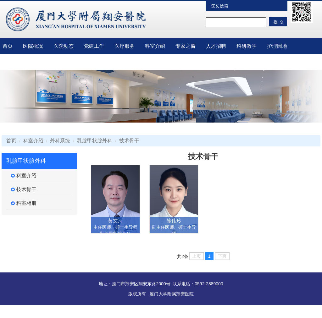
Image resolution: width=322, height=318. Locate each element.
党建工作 (94, 46)
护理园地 (277, 46)
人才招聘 (216, 46)
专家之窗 (185, 46)
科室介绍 (155, 46)
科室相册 (23, 203)
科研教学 (246, 46)
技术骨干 (129, 140)
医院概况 (33, 46)
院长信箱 (219, 5)
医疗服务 (124, 46)
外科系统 (60, 140)
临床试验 (13, 61)
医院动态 (63, 46)
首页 (8, 46)
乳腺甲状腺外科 (94, 140)
